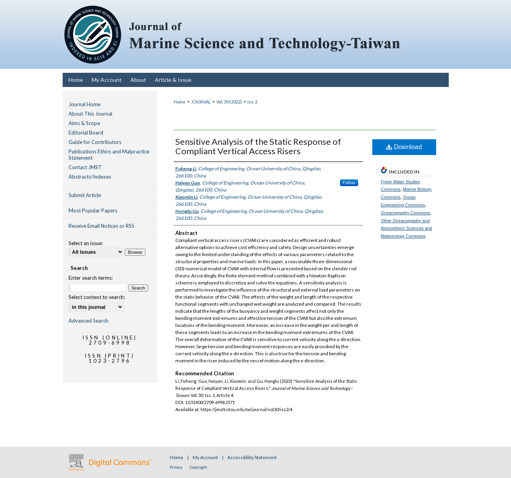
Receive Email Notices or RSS (101, 226)
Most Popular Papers (93, 210)
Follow (349, 182)
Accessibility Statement (252, 457)
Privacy (176, 467)
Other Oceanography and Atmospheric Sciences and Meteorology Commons (406, 228)
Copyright (198, 467)
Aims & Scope (84, 123)
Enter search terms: (91, 278)
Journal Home (84, 104)
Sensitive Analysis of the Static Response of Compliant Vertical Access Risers (258, 146)
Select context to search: (97, 297)
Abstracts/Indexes (90, 176)
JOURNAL (201, 101)
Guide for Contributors (95, 142)
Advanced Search (88, 320)
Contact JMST (85, 167)
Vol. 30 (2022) (229, 101)
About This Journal (90, 114)
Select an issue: (86, 243)
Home (180, 101)
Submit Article (85, 195)
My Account (206, 457)
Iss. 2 (252, 101)
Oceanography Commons (405, 212)
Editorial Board (86, 132)
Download (404, 147)
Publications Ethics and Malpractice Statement (109, 154)
